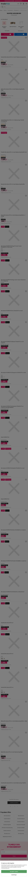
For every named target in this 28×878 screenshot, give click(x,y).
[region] (14, 869)
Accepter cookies (14, 871)
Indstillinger (14, 874)
